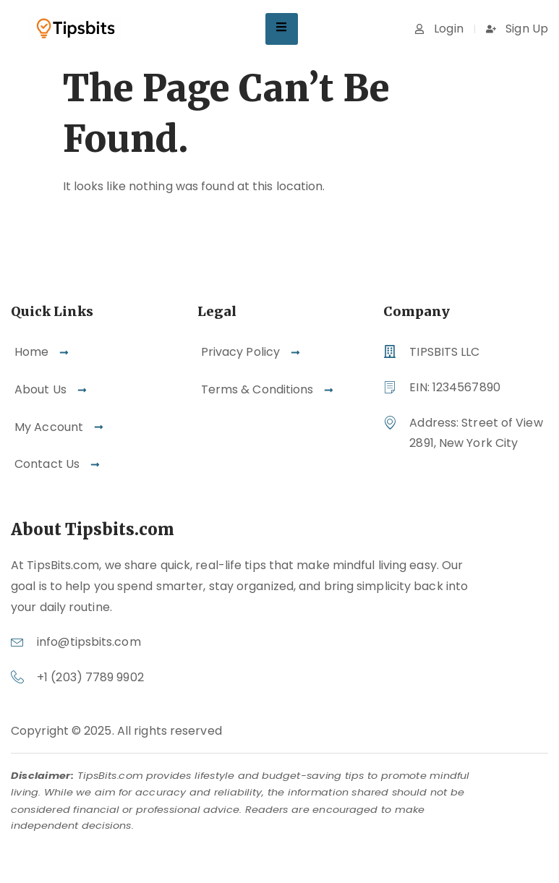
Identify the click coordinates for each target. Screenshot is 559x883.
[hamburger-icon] (281, 29)
